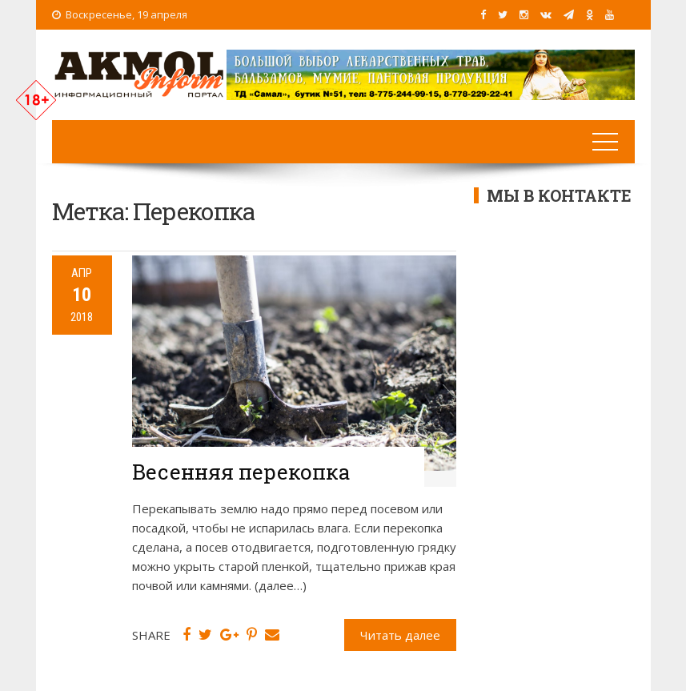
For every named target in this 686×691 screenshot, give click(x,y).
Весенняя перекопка (241, 471)
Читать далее (400, 635)
